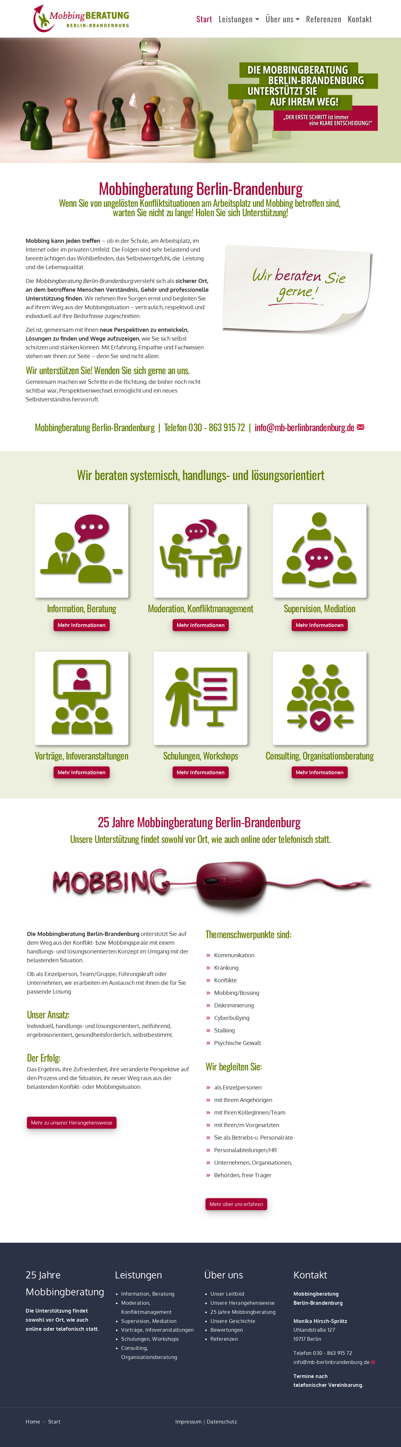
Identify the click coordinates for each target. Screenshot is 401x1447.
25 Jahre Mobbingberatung (243, 1312)
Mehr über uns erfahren (236, 1204)
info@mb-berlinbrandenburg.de (305, 427)
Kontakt (360, 18)
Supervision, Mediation (148, 1321)
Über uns (280, 18)
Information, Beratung (147, 1294)
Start (204, 18)
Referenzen (323, 18)
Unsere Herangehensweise (243, 1303)
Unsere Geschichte (233, 1321)
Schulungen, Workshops (150, 1339)
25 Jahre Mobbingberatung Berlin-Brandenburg (200, 821)
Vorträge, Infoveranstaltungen (157, 1330)
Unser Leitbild (227, 1294)
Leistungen (236, 18)
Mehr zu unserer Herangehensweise (71, 1123)
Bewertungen (227, 1330)
